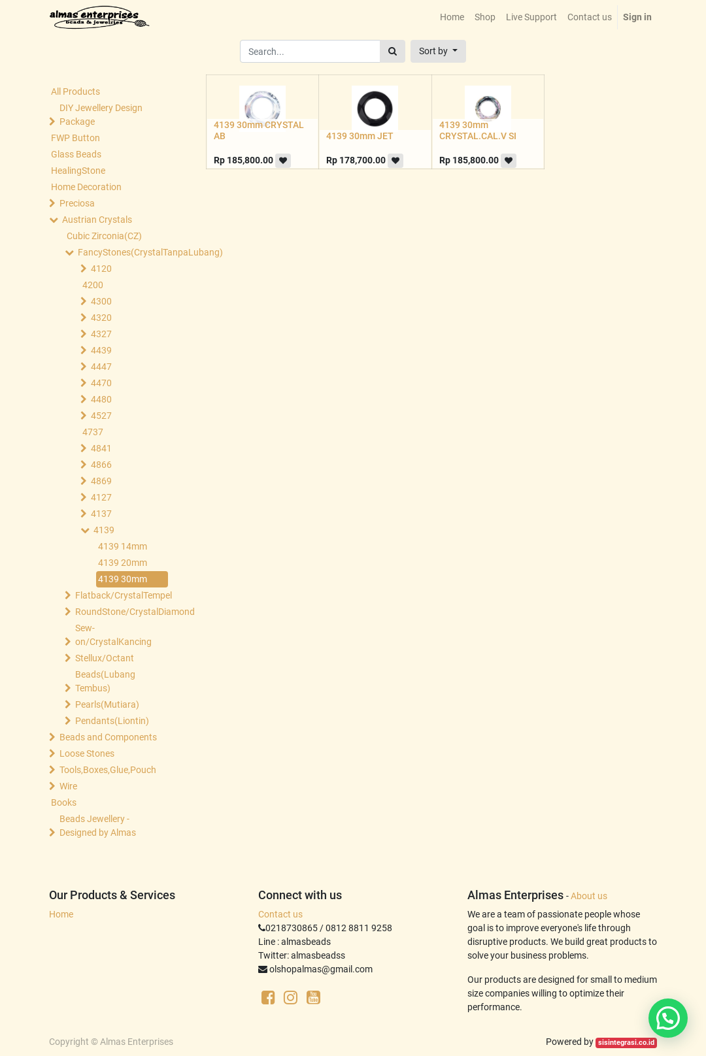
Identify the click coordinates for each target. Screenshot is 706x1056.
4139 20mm (122, 562)
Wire (68, 786)
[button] (438, 51)
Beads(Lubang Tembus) (105, 681)
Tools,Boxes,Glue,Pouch (107, 770)
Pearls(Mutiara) (107, 704)
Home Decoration (86, 187)
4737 (92, 432)
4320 (101, 317)
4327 (101, 334)
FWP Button (75, 138)
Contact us (280, 914)
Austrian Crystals (97, 219)
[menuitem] (452, 17)
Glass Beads (76, 154)
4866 (101, 464)
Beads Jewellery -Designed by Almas (97, 826)
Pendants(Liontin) (112, 721)
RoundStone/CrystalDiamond (123, 611)
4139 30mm (122, 579)
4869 (101, 481)
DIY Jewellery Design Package (101, 115)
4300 (101, 301)
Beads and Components (108, 737)
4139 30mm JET (360, 136)
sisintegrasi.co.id (626, 1042)
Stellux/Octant (104, 658)
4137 (101, 513)
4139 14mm (122, 546)
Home (61, 914)
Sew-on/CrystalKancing (113, 635)
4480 (101, 399)
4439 (101, 350)
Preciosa (77, 203)
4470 (101, 383)
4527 (101, 415)
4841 (101, 448)
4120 (101, 268)
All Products (75, 91)
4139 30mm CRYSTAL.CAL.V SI (477, 130)
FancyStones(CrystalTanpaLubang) (125, 252)
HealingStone (78, 170)
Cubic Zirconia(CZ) (104, 236)
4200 (92, 285)
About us (589, 896)
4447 (101, 366)
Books (63, 802)
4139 (103, 530)
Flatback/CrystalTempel (123, 595)
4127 (101, 497)
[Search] (392, 51)
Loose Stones (86, 753)
